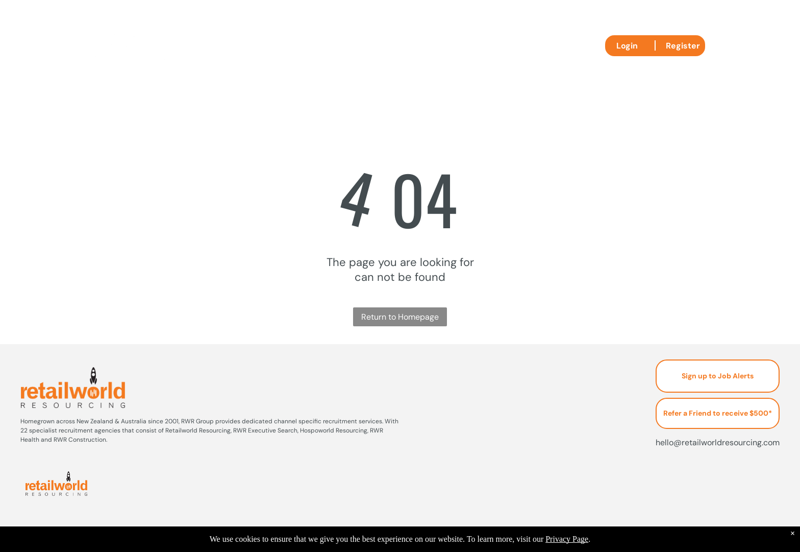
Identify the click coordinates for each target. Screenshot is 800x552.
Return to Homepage (400, 316)
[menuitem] (280, 45)
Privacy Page (566, 539)
